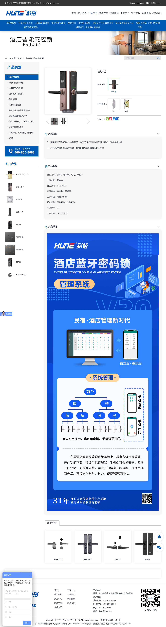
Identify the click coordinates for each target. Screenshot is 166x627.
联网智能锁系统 (26, 23)
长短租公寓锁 (84, 23)
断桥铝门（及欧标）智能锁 (88, 27)
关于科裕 (82, 13)
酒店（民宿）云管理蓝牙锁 (148, 23)
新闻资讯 (146, 13)
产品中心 (92, 13)
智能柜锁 (72, 23)
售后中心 (135, 13)
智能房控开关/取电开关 (103, 23)
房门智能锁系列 (31, 27)
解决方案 (103, 13)
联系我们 (156, 13)
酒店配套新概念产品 (124, 23)
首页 (74, 13)
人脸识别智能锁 (42, 23)
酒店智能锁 (11, 23)
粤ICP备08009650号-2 (110, 620)
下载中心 (124, 13)
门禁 (140, 27)
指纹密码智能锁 (58, 23)
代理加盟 (114, 13)
